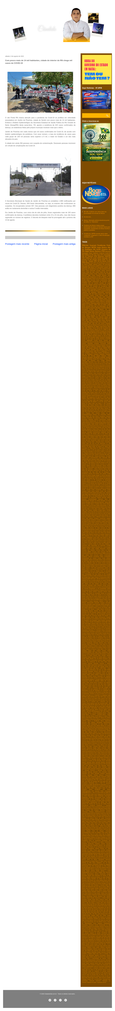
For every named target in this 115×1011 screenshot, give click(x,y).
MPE (109, 401)
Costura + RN (89, 567)
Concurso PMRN (102, 553)
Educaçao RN (86, 266)
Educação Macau (92, 386)
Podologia (84, 324)
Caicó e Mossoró (96, 516)
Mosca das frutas (106, 741)
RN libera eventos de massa (99, 858)
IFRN (95, 256)
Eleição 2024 (101, 297)
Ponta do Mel (92, 827)
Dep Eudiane (95, 583)
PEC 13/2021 (99, 779)
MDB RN (90, 401)
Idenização (84, 671)
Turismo (101, 358)
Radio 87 (97, 861)
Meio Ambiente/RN (99, 728)
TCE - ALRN (102, 912)
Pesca (91, 808)
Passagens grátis (100, 800)
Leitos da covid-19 (86, 698)
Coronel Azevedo (106, 562)
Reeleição (90, 419)
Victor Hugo (99, 945)
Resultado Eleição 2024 (88, 875)
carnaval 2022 (90, 306)
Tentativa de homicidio (99, 918)
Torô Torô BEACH (98, 921)
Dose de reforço (93, 596)
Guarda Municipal (95, 395)
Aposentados (91, 476)
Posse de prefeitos (96, 832)
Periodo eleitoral (86, 808)
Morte (97, 300)
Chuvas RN (107, 266)
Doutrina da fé (101, 596)
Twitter (92, 929)
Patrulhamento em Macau (97, 802)
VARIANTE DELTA (105, 432)
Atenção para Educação (96, 483)
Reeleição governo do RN (92, 867)
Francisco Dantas (106, 646)
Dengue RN (91, 382)
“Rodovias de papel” (92, 982)
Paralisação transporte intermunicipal (91, 797)
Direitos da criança (105, 593)
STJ (105, 424)
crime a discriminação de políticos (96, 958)
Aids (86, 468)
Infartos (92, 674)
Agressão (99, 467)
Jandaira (90, 284)
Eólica (83, 622)
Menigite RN (107, 728)
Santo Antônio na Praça (91, 893)
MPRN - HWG (90, 708)
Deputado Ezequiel (93, 343)
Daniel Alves (102, 381)
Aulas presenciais (86, 484)
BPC (97, 494)
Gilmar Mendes (90, 658)
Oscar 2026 (85, 778)
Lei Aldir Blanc (105, 692)
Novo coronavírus (89, 752)
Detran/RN (94, 384)
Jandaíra (93, 349)
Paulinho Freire (89, 352)
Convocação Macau (97, 559)
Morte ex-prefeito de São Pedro (94, 741)
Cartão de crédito (102, 531)
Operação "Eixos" (101, 760)
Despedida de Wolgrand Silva (100, 590)
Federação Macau (100, 630)
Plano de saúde (97, 816)
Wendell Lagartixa (86, 952)
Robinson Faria (86, 880)
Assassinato (85, 293)
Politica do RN (89, 255)
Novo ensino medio (86, 754)
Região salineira (93, 264)
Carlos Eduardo (96, 275)
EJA (94, 599)
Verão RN (100, 944)
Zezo (97, 953)
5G (109, 328)
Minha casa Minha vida (98, 733)
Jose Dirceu (85, 684)
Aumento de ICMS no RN (97, 484)
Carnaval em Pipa (105, 527)
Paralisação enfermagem (104, 795)
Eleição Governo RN (98, 607)
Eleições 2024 (107, 386)
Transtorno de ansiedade (93, 926)
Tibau (100, 430)
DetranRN (92, 270)
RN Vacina (89, 858)
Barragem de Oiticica (95, 500)
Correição (91, 564)
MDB (83, 351)
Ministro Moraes (86, 735)
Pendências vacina (86, 806)
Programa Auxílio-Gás (88, 843)
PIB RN (97, 784)
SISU (109, 326)
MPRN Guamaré (99, 709)
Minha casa (102, 405)
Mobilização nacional (90, 738)
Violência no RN (106, 435)
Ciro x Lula (103, 547)
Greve (83, 272)
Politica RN (88, 258)
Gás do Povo (107, 395)
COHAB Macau (102, 510)
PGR (109, 409)
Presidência (85, 840)
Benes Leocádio (86, 503)
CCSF (99, 508)
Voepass (104, 949)
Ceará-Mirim (93, 289)
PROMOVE (97, 789)
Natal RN (102, 300)
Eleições (91, 610)
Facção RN (105, 623)
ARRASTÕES (85, 459)
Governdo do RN (97, 393)
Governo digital (101, 660)
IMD (88, 397)
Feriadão (100, 633)
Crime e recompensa (91, 569)
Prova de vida (105, 324)
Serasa (94, 429)
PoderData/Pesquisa (87, 414)
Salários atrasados (91, 891)
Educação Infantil (91, 604)
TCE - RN (108, 912)
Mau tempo (93, 727)
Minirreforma (107, 733)
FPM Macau (91, 267)
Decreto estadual (98, 341)
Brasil (99, 259)
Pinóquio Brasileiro (91, 815)
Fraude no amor (106, 647)
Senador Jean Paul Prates (103, 427)
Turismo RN (107, 358)
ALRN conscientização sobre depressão (97, 457)
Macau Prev (104, 717)
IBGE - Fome (106, 668)
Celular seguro (101, 374)
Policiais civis (96, 414)
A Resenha (101, 454)
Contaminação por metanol (89, 558)
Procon (88, 842)
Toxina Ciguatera (97, 923)
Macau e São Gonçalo (104, 403)
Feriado (88, 633)
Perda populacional (96, 806)
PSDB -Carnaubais (105, 791)
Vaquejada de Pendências (94, 939)
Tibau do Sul (105, 430)
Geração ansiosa (106, 655)
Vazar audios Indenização (88, 940)
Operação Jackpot (86, 767)
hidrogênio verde (86, 964)
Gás (83, 666)
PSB (93, 323)
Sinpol (88, 904)
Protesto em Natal (105, 848)
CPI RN (108, 293)
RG (109, 853)
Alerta (109, 468)
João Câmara (100, 349)
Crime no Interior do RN (88, 572)
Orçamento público (105, 776)
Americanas (89, 365)
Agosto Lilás (94, 467)
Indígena (84, 674)
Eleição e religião (95, 609)
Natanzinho (89, 748)
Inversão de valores (99, 677)
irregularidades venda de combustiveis (95, 966)
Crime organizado (87, 340)
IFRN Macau (86, 263)
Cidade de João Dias (98, 543)
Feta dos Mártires (106, 639)
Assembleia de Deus (96, 481)
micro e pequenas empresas (96, 968)
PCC (100, 778)
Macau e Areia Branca (91, 719)
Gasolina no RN (95, 315)
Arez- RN (95, 478)
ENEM (99, 258)
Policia (100, 284)
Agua (83, 468)
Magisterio (84, 405)
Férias (108, 650)
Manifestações (107, 722)
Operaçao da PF (86, 759)
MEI (89, 704)
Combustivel (85, 295)
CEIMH (103, 508)
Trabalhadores (107, 923)
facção (83, 963)
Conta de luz (86, 338)
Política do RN (106, 284)
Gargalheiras (105, 652)
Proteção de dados (87, 850)
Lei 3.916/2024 (89, 692)
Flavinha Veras (103, 642)
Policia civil (95, 278)
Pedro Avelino (98, 352)
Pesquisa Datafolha (99, 354)
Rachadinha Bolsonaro (104, 859)
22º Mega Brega (91, 446)
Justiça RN (89, 398)
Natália (94, 748)
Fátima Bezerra (105, 270)
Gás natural (94, 666)
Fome (97, 644)
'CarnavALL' (107, 441)
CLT (109, 508)
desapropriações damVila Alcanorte (96, 960)
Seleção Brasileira (98, 896)
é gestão (108, 977)
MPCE (104, 706)
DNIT (92, 578)
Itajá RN (99, 397)
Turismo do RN (86, 929)
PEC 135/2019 (106, 779)
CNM (89, 275)
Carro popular (103, 529)
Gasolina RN (98, 653)
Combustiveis (103, 280)
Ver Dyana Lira (98, 435)
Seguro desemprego (87, 896)
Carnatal (94, 335)
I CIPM (101, 668)
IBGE (83, 269)
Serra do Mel (104, 303)
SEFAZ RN (84, 886)
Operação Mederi (86, 768)
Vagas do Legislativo (96, 937)
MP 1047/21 (107, 704)
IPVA (109, 348)
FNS (83, 623)
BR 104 (100, 494)
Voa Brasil (105, 328)
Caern (90, 253)
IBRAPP (84, 397)
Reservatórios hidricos (93, 874)
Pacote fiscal (87, 794)
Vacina (83, 433)
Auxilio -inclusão (86, 489)
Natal (87, 251)
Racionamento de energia (88, 861)
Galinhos (95, 253)
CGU (106, 508)
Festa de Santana (97, 636)
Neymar (84, 749)
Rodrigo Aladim (102, 422)
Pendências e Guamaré (103, 805)
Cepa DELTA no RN (105, 537)
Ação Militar (85, 494)
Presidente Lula (92, 838)
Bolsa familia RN (102, 368)
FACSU (87, 622)
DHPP (88, 578)
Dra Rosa (108, 596)
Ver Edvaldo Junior (99, 940)
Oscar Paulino (91, 778)
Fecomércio (85, 630)
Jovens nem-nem (93, 684)
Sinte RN (92, 904)
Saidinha (101, 888)
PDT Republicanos (88, 779)
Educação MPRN (100, 604)
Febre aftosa (86, 315)
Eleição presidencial (105, 609)
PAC (96, 409)
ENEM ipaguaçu (100, 599)
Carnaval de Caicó (89, 374)
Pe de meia (100, 411)
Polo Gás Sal (98, 824)
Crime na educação (105, 571)
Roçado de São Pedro (88, 885)
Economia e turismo (87, 601)
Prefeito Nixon (102, 835)
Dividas (88, 594)
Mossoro (108, 405)
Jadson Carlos (85, 682)
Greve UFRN (86, 298)
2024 (97, 445)
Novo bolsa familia (92, 408)
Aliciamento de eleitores (99, 470)
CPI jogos (108, 513)
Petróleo (98, 413)
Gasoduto (92, 653)
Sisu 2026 (97, 904)
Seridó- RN (107, 899)
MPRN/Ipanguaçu (96, 711)
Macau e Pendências (93, 720)
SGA (83, 286)
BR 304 (91, 293)
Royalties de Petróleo (96, 883)
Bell (109, 502)
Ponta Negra (85, 827)
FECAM (91, 622)
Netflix (108, 748)
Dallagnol (84, 580)
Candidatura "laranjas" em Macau (98, 519)
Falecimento (99, 625)
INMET (93, 317)
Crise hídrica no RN (100, 574)
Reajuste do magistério (104, 864)
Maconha (84, 722)
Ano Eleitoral (88, 475)
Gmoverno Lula (106, 658)
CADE (83, 370)
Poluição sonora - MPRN (97, 826)
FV (106, 387)
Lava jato (100, 687)
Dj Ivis (104, 594)
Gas (109, 652)
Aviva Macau (100, 492)
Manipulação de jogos (97, 724)
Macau (85, 245)
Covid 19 (107, 295)
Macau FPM (107, 716)
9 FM (89, 454)
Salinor (96, 889)
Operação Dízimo (91, 763)
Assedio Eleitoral (86, 481)
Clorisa (88, 548)
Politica (91, 273)
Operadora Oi (107, 757)
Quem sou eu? (20, 48)
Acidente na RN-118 (105, 462)
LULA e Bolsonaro (93, 687)
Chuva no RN (86, 337)
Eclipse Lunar (107, 599)
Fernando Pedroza (86, 634)
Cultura (105, 575)
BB (93, 332)
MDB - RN (107, 703)
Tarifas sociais (106, 915)
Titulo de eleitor (102, 304)
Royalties (88, 424)
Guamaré (93, 245)
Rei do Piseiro (94, 872)
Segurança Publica (96, 894)
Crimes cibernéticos (100, 572)
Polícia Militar (107, 826)
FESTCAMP (105, 622)
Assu (83, 270)
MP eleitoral (104, 401)
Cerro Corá (85, 539)
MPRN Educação (90, 709)
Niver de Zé (89, 749)
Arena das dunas (88, 478)
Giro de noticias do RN (104, 392)
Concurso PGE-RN (105, 551)
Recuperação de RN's (100, 865)
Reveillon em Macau (97, 878)
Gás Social (87, 666)
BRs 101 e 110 (90, 496)
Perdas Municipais (105, 806)
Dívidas (88, 598)
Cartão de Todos (93, 531)
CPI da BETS (99, 512)
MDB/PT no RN (97, 401)
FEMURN (84, 267)
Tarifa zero (99, 915)
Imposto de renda (104, 283)
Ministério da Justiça (105, 735)
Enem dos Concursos (91, 615)
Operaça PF (107, 408)
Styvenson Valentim (92, 907)
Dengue (94, 259)
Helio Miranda (94, 298)
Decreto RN (96, 582)
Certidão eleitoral (92, 539)
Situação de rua (94, 905)
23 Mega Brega (105, 362)
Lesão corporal (101, 698)
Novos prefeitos (89, 755)
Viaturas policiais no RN (91, 945)
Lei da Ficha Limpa (87, 400)
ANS (109, 457)
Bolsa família (98, 293)
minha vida (85, 440)
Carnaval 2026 (85, 524)
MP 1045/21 (95, 704)
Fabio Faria (99, 623)
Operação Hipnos (105, 765)
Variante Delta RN (106, 939)
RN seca (108, 858)
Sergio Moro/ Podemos (98, 899)
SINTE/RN (101, 424)
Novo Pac (84, 408)
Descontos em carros (96, 586)
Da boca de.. (107, 578)
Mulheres (89, 743)
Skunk (99, 905)
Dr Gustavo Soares (105, 384)
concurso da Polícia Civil (99, 956)
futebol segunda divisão (92, 963)
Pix (107, 259)
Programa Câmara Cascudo (102, 843)
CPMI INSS (88, 515)
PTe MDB (106, 792)
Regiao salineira (90, 870)
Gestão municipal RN (93, 657)
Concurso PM (85, 553)
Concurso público (98, 555)
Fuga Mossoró (102, 390)
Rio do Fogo (106, 878)
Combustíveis (85, 378)
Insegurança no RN (95, 276)
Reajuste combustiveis (93, 864)
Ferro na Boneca (96, 634)
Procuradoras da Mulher (97, 842)
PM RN (84, 787)
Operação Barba (91, 762)
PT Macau (103, 276)
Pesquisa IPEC (90, 413)
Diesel (99, 384)
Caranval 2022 (90, 523)
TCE (97, 269)
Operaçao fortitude (105, 759)
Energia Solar (85, 387)
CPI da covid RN (89, 513)
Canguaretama (86, 310)
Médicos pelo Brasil (105, 744)
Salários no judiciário (102, 891)
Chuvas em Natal (99, 376)
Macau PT (97, 717)
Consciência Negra (98, 556)
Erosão (84, 618)
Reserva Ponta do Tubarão (92, 422)
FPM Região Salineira (90, 623)
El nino (100, 606)
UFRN (108, 269)
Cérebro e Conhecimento (101, 577)
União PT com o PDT (102, 931)
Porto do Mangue (92, 324)
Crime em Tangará (95, 571)
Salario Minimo (86, 303)
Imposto (104, 671)
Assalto (84, 480)
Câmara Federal (92, 381)
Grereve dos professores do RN (91, 661)
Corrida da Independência (100, 564)
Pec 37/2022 (90, 803)
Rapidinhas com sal (102, 862)
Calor (104, 373)
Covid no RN (98, 379)
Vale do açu (85, 939)
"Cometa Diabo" (91, 441)
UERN (108, 273)
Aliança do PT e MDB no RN (102, 329)
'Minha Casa (85, 443)
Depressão (84, 585)
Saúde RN (104, 278)
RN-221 (84, 859)
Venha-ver (92, 435)
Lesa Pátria (94, 698)
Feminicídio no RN (100, 631)
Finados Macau (100, 641)
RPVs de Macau (92, 859)
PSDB (97, 272)
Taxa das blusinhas (93, 430)
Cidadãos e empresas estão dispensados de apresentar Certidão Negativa (96, 545)
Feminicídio (89, 389)
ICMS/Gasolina (85, 669)
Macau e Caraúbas (101, 719)
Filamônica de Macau (87, 641)
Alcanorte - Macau (93, 468)
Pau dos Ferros (100, 323)
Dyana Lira (102, 312)
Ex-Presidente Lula (86, 620)
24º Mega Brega (101, 448)
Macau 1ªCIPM (94, 716)
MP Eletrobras (90, 706)
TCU (88, 913)
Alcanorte (107, 292)
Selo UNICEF (106, 896)
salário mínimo (100, 440)
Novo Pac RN (96, 751)
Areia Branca (102, 247)
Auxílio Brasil (88, 332)
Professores (107, 842)
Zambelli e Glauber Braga (89, 953)
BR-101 (84, 496)
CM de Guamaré (87, 256)
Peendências (85, 805)
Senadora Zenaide (86, 899)
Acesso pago (93, 460)
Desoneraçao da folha (87, 590)
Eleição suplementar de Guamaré (97, 281)
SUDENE (102, 357)
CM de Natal (86, 334)
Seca (106, 893)
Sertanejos (84, 901)
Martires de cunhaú (105, 725)
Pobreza (84, 819)
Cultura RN (84, 381)
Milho (86, 732)
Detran (97, 312)
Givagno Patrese (101, 346)
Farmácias (107, 628)
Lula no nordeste (90, 701)
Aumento (92, 307)
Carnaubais (107, 255)
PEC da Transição (92, 781)
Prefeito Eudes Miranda (92, 835)
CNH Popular (88, 510)
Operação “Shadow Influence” (95, 775)
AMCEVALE (101, 292)
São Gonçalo (88, 909)
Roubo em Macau (92, 881)
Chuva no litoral (102, 540)
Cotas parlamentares (99, 567)
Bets (109, 366)
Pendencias (102, 262)
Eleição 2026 (100, 386)
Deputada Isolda (92, 585)
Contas (99, 558)
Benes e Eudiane (95, 503)
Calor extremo (89, 518)
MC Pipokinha (101, 703)
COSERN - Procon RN (87, 512)
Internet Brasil (86, 349)
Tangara (93, 915)
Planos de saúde (99, 818)
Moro (97, 738)
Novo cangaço (103, 321)
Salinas (108, 424)
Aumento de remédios (87, 488)
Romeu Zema (107, 880)
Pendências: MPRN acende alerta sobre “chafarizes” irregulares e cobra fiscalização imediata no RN (97, 235)
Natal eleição (100, 406)
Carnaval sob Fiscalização (88, 529)
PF (96, 267)
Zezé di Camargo (103, 953)
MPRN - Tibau (97, 708)
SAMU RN (107, 885)
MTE (104, 711)
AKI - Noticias (95, 456)
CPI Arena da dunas (90, 370)
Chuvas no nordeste (87, 543)
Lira (96, 700)
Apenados (108, 475)
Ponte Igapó (98, 827)
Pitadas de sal (105, 413)
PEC (95, 779)
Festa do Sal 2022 (86, 639)
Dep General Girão (105, 583)
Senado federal (86, 897)
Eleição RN (107, 267)
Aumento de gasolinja (105, 486)
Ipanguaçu (85, 284)
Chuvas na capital (92, 542)
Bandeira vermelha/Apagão (89, 499)
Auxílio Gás (103, 491)
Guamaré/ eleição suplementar (89, 665)
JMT (105, 681)
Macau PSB (92, 717)
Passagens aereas (99, 799)
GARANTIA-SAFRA (86, 652)
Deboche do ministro (101, 580)
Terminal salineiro (89, 920)
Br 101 (108, 368)
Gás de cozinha (93, 283)
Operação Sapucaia (87, 771)
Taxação (90, 917)
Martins (98, 725)
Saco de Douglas (90, 888)
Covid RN (107, 310)
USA (89, 931)
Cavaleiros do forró (89, 535)
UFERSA (104, 269)
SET (97, 886)
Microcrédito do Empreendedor (98, 730)
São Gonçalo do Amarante (102, 287)
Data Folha (107, 381)
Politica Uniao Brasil (99, 822)
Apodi (108, 278)
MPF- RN (84, 708)
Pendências (101, 245)
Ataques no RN (86, 483)
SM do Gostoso (102, 886)
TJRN (95, 304)
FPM (103, 251)
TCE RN (84, 913)
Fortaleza (90, 646)
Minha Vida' (89, 733)
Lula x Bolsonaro (100, 701)
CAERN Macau (100, 266)
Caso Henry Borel (98, 532)
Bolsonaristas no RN (105, 505)
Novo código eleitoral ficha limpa (102, 752)
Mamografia (99, 722)
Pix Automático (89, 816)
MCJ (103, 318)
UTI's (92, 931)
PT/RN (101, 792)
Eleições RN (97, 610)
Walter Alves (98, 437)
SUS (99, 278)
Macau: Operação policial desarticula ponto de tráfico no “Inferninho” (96, 221)
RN (94, 249)
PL (107, 784)
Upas (109, 931)
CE (106, 309)
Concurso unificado (94, 378)
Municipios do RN (96, 743)
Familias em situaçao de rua (97, 628)
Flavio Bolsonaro (91, 644)
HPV (99, 666)
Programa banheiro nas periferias (101, 845)
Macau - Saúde (106, 714)
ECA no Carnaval (94, 598)
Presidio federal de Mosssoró (103, 838)
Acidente (84, 365)
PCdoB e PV (105, 778)
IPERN (108, 669)
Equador (108, 617)
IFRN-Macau (93, 669)
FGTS (103, 289)
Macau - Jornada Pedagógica (95, 712)
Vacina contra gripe (101, 934)
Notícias (95, 284)
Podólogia (97, 819)
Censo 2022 (96, 537)
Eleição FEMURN (88, 607)
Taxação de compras (105, 917)
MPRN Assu (104, 708)
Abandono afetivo (95, 459)
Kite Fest (104, 685)
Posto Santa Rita (106, 832)
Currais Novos (98, 340)
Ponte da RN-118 (106, 827)
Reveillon (108, 877)
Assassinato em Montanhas (103, 480)
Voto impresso (94, 950)
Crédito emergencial (98, 575)
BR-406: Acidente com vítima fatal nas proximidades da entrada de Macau (95, 212)
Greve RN (93, 262)
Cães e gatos (91, 577)
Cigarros (89, 547)
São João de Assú (98, 910)
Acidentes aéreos (95, 464)
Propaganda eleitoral (93, 848)
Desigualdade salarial (105, 588)
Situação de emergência (100, 286)
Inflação (97, 674)
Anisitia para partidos (100, 473)
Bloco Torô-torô (94, 368)
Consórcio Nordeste (105, 337)
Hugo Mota (95, 668)
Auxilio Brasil (86, 280)
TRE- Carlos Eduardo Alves (101, 913)
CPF (94, 512)
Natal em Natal (94, 321)
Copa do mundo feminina (97, 338)
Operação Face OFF (100, 763)
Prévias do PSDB (95, 851)
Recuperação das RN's (88, 865)
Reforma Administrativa (100, 419)
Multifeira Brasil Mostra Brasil (89, 406)
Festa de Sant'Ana (87, 636)
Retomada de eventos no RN (102, 875)
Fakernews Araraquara (90, 625)
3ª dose (102, 449)
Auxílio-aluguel (92, 492)
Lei (109, 349)
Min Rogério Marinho (93, 405)
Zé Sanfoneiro (90, 955)
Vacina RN (99, 328)
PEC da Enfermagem (102, 409)
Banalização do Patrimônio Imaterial (91, 497)
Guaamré (84, 663)
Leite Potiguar (99, 400)
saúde (95, 258)
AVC (90, 459)
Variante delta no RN (98, 433)
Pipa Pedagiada (103, 815)
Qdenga (91, 853)
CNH (104, 293)
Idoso (100, 671)
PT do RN (97, 792)
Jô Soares (89, 685)
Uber (95, 931)
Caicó (87, 270)
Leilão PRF (100, 696)
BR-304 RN (105, 366)
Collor (92, 548)
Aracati (104, 476)
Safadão (97, 888)
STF (102, 255)
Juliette (106, 317)
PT (89, 269)
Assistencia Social (106, 481)
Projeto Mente (85, 846)
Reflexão (104, 867)
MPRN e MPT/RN (86, 711)
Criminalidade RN (89, 574)
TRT (109, 913)
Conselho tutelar (94, 337)
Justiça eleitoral (96, 398)
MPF (93, 272)
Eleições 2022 (106, 275)
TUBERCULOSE (86, 915)
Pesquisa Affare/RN (98, 808)
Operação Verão (106, 771)
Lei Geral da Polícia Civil (101, 693)
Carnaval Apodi (102, 524)
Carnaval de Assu (88, 526)
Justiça (106, 349)
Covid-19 (101, 253)
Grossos (84, 395)
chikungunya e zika (96, 438)
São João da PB (89, 910)
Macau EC (85, 403)
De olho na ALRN (91, 580)
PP (107, 787)
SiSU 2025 (103, 902)
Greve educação (106, 393)
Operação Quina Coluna (103, 770)
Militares (91, 732)
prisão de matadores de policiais (97, 971)
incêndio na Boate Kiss (96, 964)
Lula (97, 262)
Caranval (84, 523)
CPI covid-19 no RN (96, 334)
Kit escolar (98, 685)
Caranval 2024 (98, 523)
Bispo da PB (89, 505)
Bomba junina (104, 507)
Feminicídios (95, 389)
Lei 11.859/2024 (104, 690)
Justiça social (103, 398)
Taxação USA (96, 917)
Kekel (93, 685)
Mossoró (107, 251)
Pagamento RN (101, 794)
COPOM (108, 510)
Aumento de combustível (88, 331)
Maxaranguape (99, 727)
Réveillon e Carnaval (99, 885)
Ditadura (84, 594)
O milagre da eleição (91, 757)
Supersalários (101, 907)
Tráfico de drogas (92, 928)
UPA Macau (85, 931)
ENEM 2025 (85, 386)
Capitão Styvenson (105, 521)
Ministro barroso (95, 735)
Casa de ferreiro (90, 532)
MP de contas (98, 706)
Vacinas (108, 934)
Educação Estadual (99, 602)
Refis (100, 867)
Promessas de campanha (104, 846)
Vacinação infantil (106, 936)
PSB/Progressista (86, 791)
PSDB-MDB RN (86, 792)
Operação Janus (97, 767)
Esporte (108, 297)
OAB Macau (101, 408)
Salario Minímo (90, 889)
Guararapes (100, 665)
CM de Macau (101, 261)
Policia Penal (88, 821)
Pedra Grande (107, 411)
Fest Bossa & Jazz (105, 634)
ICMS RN (89, 272)
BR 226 (104, 494)
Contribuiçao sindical (87, 559)
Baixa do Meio (106, 496)
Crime (108, 261)
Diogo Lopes (85, 593)
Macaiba (95, 320)
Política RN (88, 416)
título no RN (107, 974)
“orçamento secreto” (101, 982)
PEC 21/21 (84, 781)
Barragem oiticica (90, 502)
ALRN (98, 249)
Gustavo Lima (107, 665)
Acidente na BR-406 (95, 462)
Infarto (88, 674)
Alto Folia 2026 (93, 472)
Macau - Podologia (97, 714)
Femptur (84, 633)
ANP (109, 363)
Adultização (99, 465)
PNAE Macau (98, 787)
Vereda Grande (94, 944)
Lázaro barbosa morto (92, 703)
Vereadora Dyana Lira (100, 942)
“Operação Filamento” (95, 980)
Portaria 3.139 (102, 829)
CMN (83, 510)
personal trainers (102, 969)
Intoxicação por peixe (87, 677)
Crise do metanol (106, 379)
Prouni (99, 324)
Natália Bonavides (102, 748)
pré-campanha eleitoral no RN (95, 972)
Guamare (89, 395)
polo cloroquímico (92, 440)
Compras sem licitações (88, 550)
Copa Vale (89, 561)
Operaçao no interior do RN (89, 760)
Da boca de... (88, 217)
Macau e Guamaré (101, 290)
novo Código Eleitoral (103, 360)
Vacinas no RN (86, 936)
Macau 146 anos (86, 716)
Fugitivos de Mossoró (91, 649)
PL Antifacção (103, 351)
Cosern (92, 295)
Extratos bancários (105, 620)
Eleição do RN (86, 609)
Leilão (94, 400)
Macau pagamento (105, 720)
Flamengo (95, 642)
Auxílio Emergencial (95, 366)
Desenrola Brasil (87, 297)
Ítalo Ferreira (88, 977)
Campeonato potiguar (105, 518)
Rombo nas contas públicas (96, 880)
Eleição (95, 297)
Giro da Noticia (98, 658)
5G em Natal (105, 363)
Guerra (102, 395)
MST (102, 711)
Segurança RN (102, 273)
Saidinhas (106, 888)
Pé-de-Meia (89, 417)
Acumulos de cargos (105, 464)
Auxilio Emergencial (101, 331)
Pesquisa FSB (89, 810)
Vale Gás (108, 937)
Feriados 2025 (93, 633)
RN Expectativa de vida (102, 856)
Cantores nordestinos (96, 521)
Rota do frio (85, 881)
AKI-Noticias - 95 (103, 456)
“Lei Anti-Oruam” (98, 979)
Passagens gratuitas (91, 800)
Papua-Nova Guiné (92, 795)
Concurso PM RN (93, 553)
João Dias (100, 684)
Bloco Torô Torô (86, 368)
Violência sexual (97, 949)
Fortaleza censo (97, 646)
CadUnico (89, 516)
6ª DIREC (102, 451)
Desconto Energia (86, 586)
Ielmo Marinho (100, 317)
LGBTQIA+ (84, 687)
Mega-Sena (91, 728)
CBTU (95, 508)
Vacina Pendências (92, 934)
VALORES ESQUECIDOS (93, 432)
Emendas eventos (106, 612)
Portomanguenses (86, 832)
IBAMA (84, 317)
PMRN (88, 787)
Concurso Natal (96, 551)
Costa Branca (99, 295)
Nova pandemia (89, 751)
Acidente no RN (86, 464)
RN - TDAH (98, 854)
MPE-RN (108, 706)
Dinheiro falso (106, 591)
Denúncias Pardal (99, 382)
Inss (95, 255)
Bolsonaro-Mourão (95, 507)
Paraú (103, 797)
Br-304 (91, 309)
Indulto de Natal (106, 673)
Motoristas (84, 743)
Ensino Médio (94, 617)
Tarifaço (90, 328)
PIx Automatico (102, 784)
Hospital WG (89, 668)
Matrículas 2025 (86, 727)
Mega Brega (101, 320)
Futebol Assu (91, 650)
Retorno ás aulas (101, 877)
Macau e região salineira (89, 300)
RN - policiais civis (106, 854)
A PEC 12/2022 (94, 454)
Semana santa (89, 427)
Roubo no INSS (101, 881)
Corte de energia (90, 379)
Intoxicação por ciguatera (103, 676)
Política (97, 301)
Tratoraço (101, 926)
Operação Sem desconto (88, 409)
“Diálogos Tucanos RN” (88, 979)
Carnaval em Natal (95, 527)
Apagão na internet (100, 475)
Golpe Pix (88, 660)
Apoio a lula (85, 476)
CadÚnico (90, 373)
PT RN (88, 411)
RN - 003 (93, 854)
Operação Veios (97, 771)
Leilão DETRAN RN (92, 696)
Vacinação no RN (86, 937)
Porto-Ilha (108, 830)
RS (89, 355)
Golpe (83, 660)
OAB (95, 351)
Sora (103, 905)
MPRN (93, 247)
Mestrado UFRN (86, 730)
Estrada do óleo (98, 618)
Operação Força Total (94, 765)
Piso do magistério (90, 301)
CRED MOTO (94, 515)
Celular (96, 374)
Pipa (97, 815)
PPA (109, 787)
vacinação (85, 362)
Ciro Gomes (107, 376)
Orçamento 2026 (86, 776)
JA (93, 681)
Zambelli (108, 952)
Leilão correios (106, 696)
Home (8, 48)
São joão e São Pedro (91, 912)
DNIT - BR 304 (96, 578)
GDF (93, 652)
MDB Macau (85, 704)
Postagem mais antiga (64, 244)
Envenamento (102, 617)
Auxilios (97, 491)
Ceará (97, 280)
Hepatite (102, 666)
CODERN (95, 510)
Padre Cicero (94, 794)
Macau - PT (89, 714)
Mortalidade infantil (102, 738)
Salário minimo (102, 889)
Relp (104, 872)
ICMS (103, 259)
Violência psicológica (87, 949)
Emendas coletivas (96, 612)
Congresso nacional (87, 556)
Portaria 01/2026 (94, 829)
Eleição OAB (107, 607)
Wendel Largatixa (106, 950)
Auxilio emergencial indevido (98, 489)
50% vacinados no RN (91, 451)
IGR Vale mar (100, 669)
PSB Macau (106, 789)
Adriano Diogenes (91, 465)
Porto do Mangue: (98, 830)
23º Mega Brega (92, 448)
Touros (94, 328)
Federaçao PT (91, 630)
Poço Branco (95, 416)
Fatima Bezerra (106, 314)
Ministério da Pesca (87, 736)
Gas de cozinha (86, 653)
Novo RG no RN (104, 751)
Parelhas (108, 797)
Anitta (83, 475)
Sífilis (98, 912)
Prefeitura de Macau (96, 837)
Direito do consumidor (94, 593)
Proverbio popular (86, 851)
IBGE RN (93, 290)
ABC (106, 454)
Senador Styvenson (87, 429)
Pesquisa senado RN (101, 813)
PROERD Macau (87, 789)
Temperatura (90, 918)
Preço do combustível (95, 840)
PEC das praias (101, 781)
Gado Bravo (98, 652)
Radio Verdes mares (105, 861)
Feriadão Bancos (106, 633)
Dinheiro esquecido (98, 591)
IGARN (88, 317)
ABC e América (87, 456)
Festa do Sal (107, 637)
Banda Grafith (86, 289)
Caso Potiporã (89, 534)
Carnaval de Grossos (98, 526)
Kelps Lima (107, 298)
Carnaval (92, 280)
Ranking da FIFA (86, 862)
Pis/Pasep (89, 278)
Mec (86, 269)
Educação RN (106, 258)
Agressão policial (106, 467)
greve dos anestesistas (104, 963)
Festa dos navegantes (96, 639)
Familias (88, 628)
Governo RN (85, 276)
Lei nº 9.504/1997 (95, 695)
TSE (83, 258)
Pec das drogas (102, 803)
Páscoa (102, 851)
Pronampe (84, 848)
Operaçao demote (95, 759)
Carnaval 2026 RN (93, 524)
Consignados (107, 556)
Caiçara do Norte (87, 335)
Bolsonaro (101, 256)
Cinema (93, 547)
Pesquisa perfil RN (90, 813)
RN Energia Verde (86, 854)
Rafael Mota (104, 417)
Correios (102, 310)
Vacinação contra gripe (95, 936)
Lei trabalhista (103, 695)
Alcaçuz (92, 329)
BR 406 (108, 494)
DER (97, 381)
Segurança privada (105, 894)
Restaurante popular (105, 874)
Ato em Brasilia (106, 483)
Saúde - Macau (101, 893)
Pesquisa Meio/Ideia (99, 810)
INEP (105, 669)
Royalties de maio (106, 883)
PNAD (92, 787)
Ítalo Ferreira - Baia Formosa (99, 977)
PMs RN (84, 411)
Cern (93, 376)
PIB (93, 784)
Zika (103, 437)
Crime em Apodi (101, 569)
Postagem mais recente (17, 244)
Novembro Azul (106, 406)
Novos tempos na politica (100, 755)
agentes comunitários (100, 955)
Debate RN (85, 382)
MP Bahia (84, 706)
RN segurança (96, 417)
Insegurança (102, 674)
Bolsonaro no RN (86, 507)
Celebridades (89, 537)
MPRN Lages (107, 709)
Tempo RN (96, 358)
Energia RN (101, 615)
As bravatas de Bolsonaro (104, 478)
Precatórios (102, 416)
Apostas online (98, 476)
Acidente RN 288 (101, 460)
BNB (101, 366)
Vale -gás (103, 937)
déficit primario (89, 961)
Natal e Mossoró (102, 746)
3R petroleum (92, 292)
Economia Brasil (105, 343)
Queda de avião (97, 853)
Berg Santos (103, 503)
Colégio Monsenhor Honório (102, 548)
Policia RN (94, 821)
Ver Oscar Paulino (89, 942)
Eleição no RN (90, 314)
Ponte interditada (86, 829)
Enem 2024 (98, 314)
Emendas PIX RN (86, 612)
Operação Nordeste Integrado (98, 768)
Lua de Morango (101, 700)
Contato (34, 48)
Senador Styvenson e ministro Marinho (100, 897)
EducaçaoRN (90, 602)
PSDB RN (102, 272)
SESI (94, 886)
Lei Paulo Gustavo (96, 318)
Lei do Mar (88, 695)
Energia (98, 270)
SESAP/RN (97, 357)
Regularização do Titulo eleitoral (97, 421)
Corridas (93, 566)
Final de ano (107, 641)
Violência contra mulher (93, 947)
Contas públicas (106, 558)
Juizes (104, 684)
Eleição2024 (85, 610)
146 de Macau (92, 445)
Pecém (108, 803)
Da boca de (91, 341)
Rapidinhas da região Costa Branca (97, 326)
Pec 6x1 (96, 803)
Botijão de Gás (106, 332)
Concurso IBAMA (86, 551)
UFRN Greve (97, 929)
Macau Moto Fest (93, 403)
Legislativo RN (96, 689)
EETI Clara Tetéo (103, 598)
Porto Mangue (86, 830)
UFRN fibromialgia (105, 929)
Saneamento (93, 425)
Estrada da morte (101, 387)
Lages (109, 398)
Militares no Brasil (98, 732)
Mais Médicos (91, 722)
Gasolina (108, 289)
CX (109, 309)
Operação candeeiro (100, 773)
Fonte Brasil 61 (103, 644)
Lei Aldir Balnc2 (97, 692)
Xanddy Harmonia (101, 952)
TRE (100, 269)
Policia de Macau (102, 821)
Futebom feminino (101, 650)
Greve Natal (104, 661)
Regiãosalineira (86, 872)
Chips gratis (90, 540)
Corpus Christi (85, 564)
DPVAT (102, 578)
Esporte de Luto (90, 618)
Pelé (83, 413)
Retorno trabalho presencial (89, 877)
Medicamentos (89, 351)
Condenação (107, 555)
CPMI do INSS (92, 371)
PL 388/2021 (94, 786)
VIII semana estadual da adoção (91, 933)
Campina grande (86, 519)
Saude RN (89, 286)
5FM (98, 451)
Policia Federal (103, 819)
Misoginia (95, 736)
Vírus (100, 950)
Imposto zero (91, 673)
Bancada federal (106, 497)
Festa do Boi (102, 389)
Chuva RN (96, 540)
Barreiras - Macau (103, 502)
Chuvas (92, 310)
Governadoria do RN (87, 393)
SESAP (97, 424)
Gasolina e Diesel (106, 653)
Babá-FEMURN (98, 496)
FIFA (109, 622)
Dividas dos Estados (96, 594)
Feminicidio (92, 631)
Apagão (94, 475)
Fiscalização (89, 642)
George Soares (94, 392)
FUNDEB (84, 283)
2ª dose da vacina (95, 449)
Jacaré (108, 681)
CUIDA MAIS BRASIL (103, 515)
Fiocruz (84, 642)
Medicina (86, 728)
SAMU (92, 424)
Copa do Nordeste (87, 562)
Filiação (94, 641)
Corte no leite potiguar (100, 566)
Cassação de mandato (98, 534)
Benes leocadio (98, 332)
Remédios (90, 357)
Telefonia (84, 918)
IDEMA (105, 348)
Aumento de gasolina (94, 486)
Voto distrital (88, 950)
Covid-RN (107, 338)
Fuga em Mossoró (91, 346)
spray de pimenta (91, 974)
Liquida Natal (91, 700)
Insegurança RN (93, 397)
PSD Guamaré (95, 791)
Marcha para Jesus (91, 725)
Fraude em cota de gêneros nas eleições (92, 647)
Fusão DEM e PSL (102, 649)
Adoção (84, 465)
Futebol (108, 390)
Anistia (108, 473)
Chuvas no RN (87, 259)
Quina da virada (104, 853)
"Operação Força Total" (94, 362)
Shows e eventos (95, 902)
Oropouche (107, 775)
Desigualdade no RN (94, 588)
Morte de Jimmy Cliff (97, 740)
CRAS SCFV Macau (101, 371)
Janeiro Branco (93, 682)
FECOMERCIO (97, 622)
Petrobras (92, 266)
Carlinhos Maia (106, 523)
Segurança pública (96, 303)
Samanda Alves (86, 425)
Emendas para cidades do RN (90, 614)
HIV (87, 348)
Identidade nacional (93, 671)
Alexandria (90, 470)
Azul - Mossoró (106, 492)
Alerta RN (84, 470)
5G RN (99, 363)
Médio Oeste (85, 746)
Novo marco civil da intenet (98, 754)
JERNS (102, 681)
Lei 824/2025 (104, 689)
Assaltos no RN (91, 480)
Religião (100, 872)
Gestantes (84, 657)
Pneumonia (107, 818)
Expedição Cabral (96, 620)
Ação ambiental (92, 494)
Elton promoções (106, 610)
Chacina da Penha (101, 539)
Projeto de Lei (93, 846)
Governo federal (105, 315)
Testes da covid (104, 920)
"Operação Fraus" (99, 441)
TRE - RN (91, 913)
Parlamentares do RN (88, 799)
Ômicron (84, 275)
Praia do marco (94, 834)
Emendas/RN (102, 614)
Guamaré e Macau (105, 663)
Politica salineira (90, 824)
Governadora (94, 660)
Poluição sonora (86, 826)
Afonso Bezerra (95, 251)
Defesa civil (88, 583)
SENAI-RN (90, 886)
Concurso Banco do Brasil (103, 550)
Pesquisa (107, 323)
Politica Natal (90, 822)
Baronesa (100, 499)
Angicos (88, 307)
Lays (91, 689)
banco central (89, 956)
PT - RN (92, 792)
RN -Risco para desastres (88, 856)
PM (109, 786)
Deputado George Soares (103, 585)
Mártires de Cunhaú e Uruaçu (92, 744)
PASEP (97, 778)
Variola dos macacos (88, 360)
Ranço (93, 862)
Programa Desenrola (87, 845)
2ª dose (88, 449)
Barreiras (97, 502)
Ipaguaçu (92, 679)
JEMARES (97, 681)
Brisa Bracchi (99, 309)
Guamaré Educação (93, 663)
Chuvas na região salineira (103, 542)
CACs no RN (90, 508)
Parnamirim (100, 267)
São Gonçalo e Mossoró (97, 909)
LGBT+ (108, 685)
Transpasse (85, 925)
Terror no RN (97, 920)
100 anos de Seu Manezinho (97, 443)
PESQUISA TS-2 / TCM (95, 783)
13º (107, 306)
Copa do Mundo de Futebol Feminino (101, 561)
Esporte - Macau (93, 387)
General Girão (97, 655)
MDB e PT (107, 318)
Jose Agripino (107, 682)
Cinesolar (97, 547)
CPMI (83, 515)
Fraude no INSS (93, 390)
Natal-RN (107, 256)
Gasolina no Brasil (87, 655)
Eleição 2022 (93, 261)
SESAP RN (93, 269)
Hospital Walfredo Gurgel (95, 348)
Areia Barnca (102, 365)
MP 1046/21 (101, 704)
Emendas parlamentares (88, 345)
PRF (90, 323)
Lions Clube (85, 700)
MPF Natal (89, 320)
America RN (92, 473)
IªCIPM (90, 681)
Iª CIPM (104, 397)
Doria (87, 596)
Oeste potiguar (100, 757)
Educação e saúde (93, 606)
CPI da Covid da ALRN (101, 370)
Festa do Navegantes (98, 637)
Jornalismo (100, 682)
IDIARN (101, 298)
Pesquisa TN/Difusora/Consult (97, 811)
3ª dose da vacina (93, 363)
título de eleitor (100, 974)
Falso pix (92, 626)
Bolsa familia (96, 505)
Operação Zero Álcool (88, 773)
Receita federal (95, 355)
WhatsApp (93, 952)
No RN (94, 749)
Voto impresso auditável (88, 437)
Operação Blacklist (100, 762)
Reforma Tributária (105, 301)
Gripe (109, 661)
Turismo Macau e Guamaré (103, 928)
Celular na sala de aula (103, 335)
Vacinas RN (89, 433)
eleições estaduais (105, 438)
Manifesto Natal (86, 724)
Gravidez (108, 660)
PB (98, 351)
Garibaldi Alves (86, 392)
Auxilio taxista (91, 491)
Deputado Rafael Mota (88, 312)
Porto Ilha (108, 829)
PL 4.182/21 (100, 786)
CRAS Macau (106, 334)
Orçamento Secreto (96, 776)
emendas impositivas (98, 961)
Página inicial (41, 244)
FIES (109, 281)
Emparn (99, 289)
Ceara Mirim (97, 535)
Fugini (83, 649)
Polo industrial (106, 824)
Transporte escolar (93, 925)
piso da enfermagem (100, 306)
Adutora (104, 465)
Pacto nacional (93, 411)
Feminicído (107, 631)
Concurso (97, 310)
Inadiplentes (98, 673)
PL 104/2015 (87, 786)
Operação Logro (106, 767)
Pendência (92, 805)
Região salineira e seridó (103, 870)
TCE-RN (87, 430)
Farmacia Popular (100, 345)
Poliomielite (103, 414)
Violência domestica (105, 947)
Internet (94, 676)
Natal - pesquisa (93, 746)
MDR (83, 320)
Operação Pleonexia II (91, 770)
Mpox (88, 321)
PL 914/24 (105, 786)
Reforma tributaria (95, 869)
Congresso (102, 378)
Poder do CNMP (90, 819)
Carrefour (97, 529)
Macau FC (101, 716)
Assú (98, 255)
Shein (89, 901)
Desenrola (89, 384)
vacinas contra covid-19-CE (89, 976)
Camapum (96, 518)
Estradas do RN (106, 618)
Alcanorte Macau (102, 468)
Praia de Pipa (85, 834)
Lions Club (107, 698)
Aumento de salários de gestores (102, 488)
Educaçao (107, 264)
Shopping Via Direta (96, 901)
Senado (95, 427)
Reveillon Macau (86, 878)
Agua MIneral (85, 329)
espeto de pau (107, 961)
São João (84, 328)
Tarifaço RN (85, 917)
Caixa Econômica (97, 373)
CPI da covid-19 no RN (99, 513)
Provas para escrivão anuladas (102, 850)
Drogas (84, 598)
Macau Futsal (85, 717)
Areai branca (96, 365)
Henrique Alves (86, 290)
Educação (85, 253)
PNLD (103, 787)
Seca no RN (99, 425)
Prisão (95, 273)
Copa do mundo (97, 562)
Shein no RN (99, 429)
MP (91, 704)
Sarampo (90, 358)
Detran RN (101, 264)
